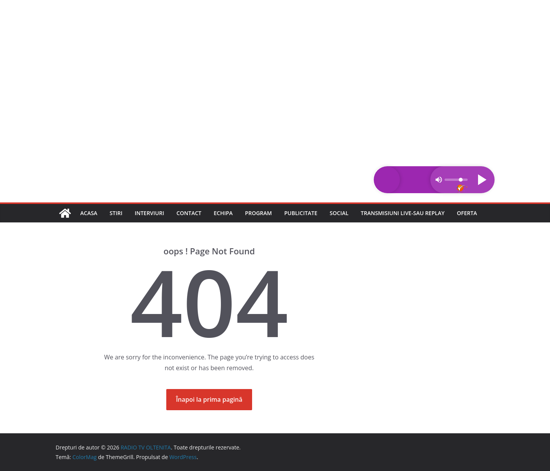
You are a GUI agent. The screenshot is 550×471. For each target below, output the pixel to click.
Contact (188, 213)
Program (258, 213)
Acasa (88, 213)
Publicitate (300, 213)
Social (339, 213)
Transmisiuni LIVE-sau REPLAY (403, 213)
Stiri (116, 213)
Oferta (467, 213)
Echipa (223, 213)
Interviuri (149, 213)
